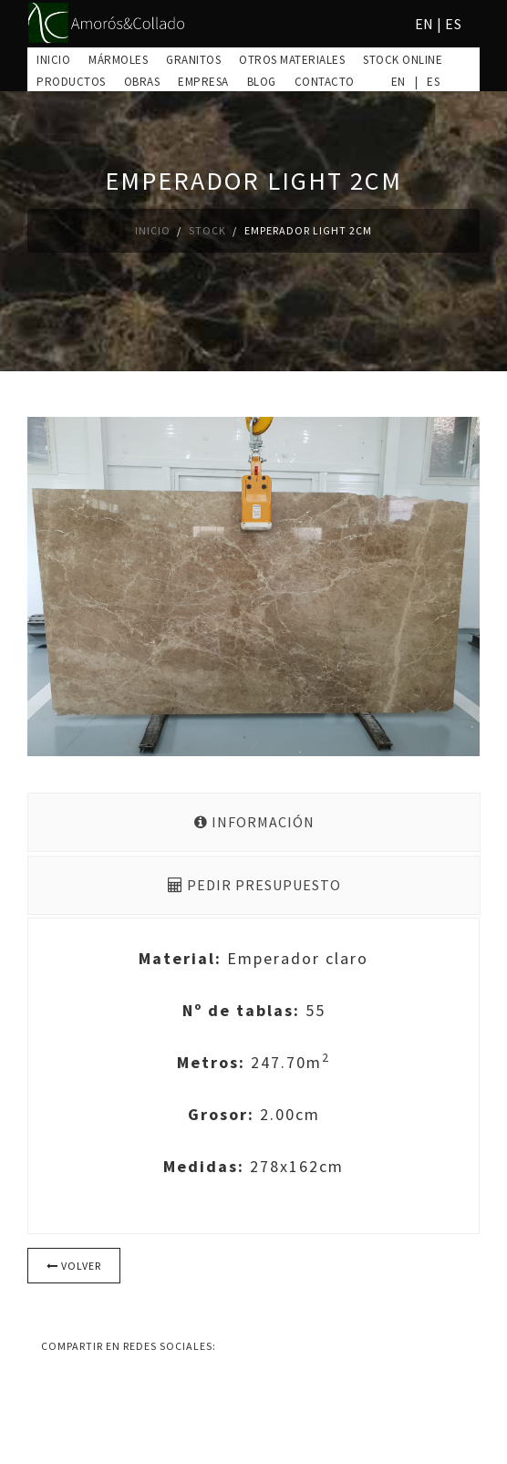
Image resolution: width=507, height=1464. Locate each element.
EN (424, 24)
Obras (142, 81)
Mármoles (118, 59)
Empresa (203, 81)
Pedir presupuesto (254, 885)
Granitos (193, 59)
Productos (71, 81)
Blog (261, 81)
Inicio (53, 59)
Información (254, 822)
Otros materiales (292, 59)
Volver (74, 1265)
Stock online (402, 59)
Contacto (325, 81)
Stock (207, 230)
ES (453, 24)
